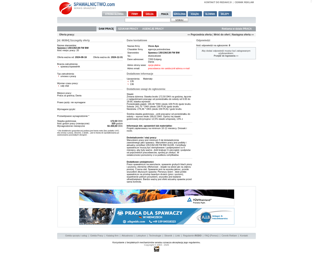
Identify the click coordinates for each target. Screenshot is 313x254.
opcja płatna (154, 65)
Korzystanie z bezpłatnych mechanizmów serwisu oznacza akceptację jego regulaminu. (156, 242)
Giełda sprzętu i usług (76, 235)
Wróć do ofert (222, 34)
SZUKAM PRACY (128, 28)
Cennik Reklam (229, 235)
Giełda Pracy (96, 235)
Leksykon (141, 235)
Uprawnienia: (133, 78)
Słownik (168, 235)
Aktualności (127, 235)
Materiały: (148, 78)
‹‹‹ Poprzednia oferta (200, 34)
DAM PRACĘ (106, 28)
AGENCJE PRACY (153, 28)
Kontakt (244, 235)
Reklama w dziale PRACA (237, 28)
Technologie (155, 235)
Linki (177, 235)
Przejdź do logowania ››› (226, 55)
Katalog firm (112, 235)
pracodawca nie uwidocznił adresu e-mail (169, 68)
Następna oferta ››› (243, 34)
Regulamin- (192, 235)
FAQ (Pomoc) (212, 235)
